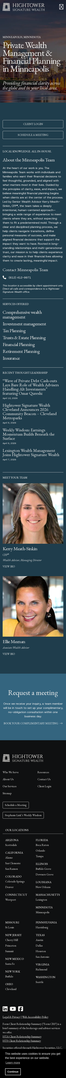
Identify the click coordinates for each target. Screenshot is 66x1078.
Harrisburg (42, 927)
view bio (9, 566)
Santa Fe (10, 964)
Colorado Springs (15, 881)
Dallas (39, 945)
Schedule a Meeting (16, 805)
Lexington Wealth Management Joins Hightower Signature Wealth (31, 452)
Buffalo (9, 976)
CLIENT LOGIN (33, 124)
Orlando (40, 850)
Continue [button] (12, 1071)
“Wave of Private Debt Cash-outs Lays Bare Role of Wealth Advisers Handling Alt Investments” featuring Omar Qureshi (31, 387)
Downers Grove (45, 874)
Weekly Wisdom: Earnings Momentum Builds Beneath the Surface (29, 434)
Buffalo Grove (43, 869)
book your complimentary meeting (33, 723)
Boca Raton (42, 845)
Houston (41, 951)
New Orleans (43, 887)
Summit (9, 951)
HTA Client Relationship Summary (22, 1036)
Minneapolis (42, 912)
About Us (8, 779)
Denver (9, 887)
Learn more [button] (13, 1062)
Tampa (39, 856)
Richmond (41, 969)
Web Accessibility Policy (35, 1017)
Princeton (10, 945)
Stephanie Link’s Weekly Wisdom (23, 815)
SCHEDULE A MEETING (33, 135)
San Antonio (42, 957)
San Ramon (11, 869)
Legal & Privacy (11, 1017)
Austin (39, 940)
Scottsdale (11, 845)
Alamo (9, 857)
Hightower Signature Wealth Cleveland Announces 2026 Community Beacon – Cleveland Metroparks (30, 411)
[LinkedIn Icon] (5, 1010)
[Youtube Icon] (13, 1010)
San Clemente (13, 863)
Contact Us (44, 779)
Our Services (10, 786)
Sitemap (7, 793)
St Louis (9, 927)
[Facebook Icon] (20, 1010)
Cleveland (10, 989)
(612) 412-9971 (20, 277)
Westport (10, 899)
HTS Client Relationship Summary (22, 1041)
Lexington (41, 899)
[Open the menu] (61, 7)
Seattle (39, 982)
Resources (43, 772)
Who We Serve (11, 772)
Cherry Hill (11, 940)
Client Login (44, 786)
